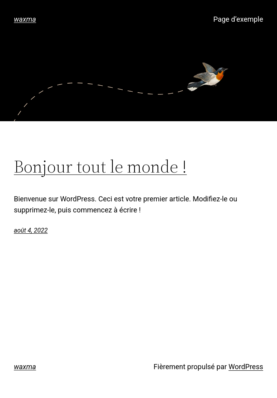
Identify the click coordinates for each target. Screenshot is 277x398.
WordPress (246, 366)
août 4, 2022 (30, 230)
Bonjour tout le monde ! (100, 167)
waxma (25, 19)
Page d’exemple (238, 19)
